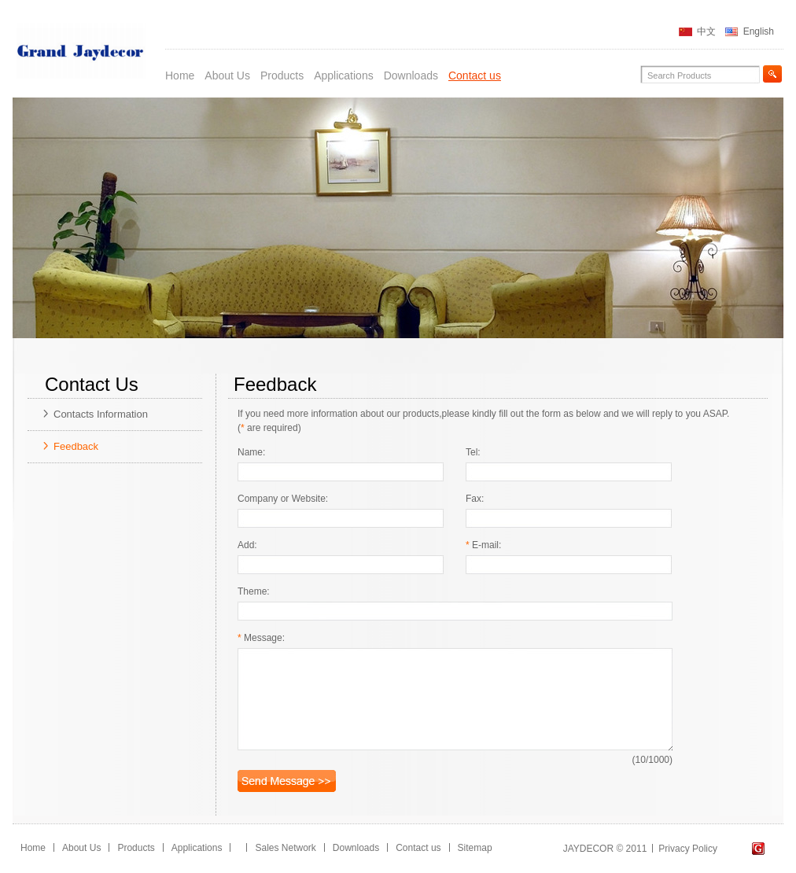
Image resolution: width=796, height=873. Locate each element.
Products (282, 75)
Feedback (75, 446)
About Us (227, 75)
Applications (344, 75)
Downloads (411, 75)
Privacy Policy (687, 848)
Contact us (474, 75)
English (758, 31)
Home (179, 75)
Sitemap (475, 847)
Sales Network (285, 847)
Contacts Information (100, 414)
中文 (706, 31)
